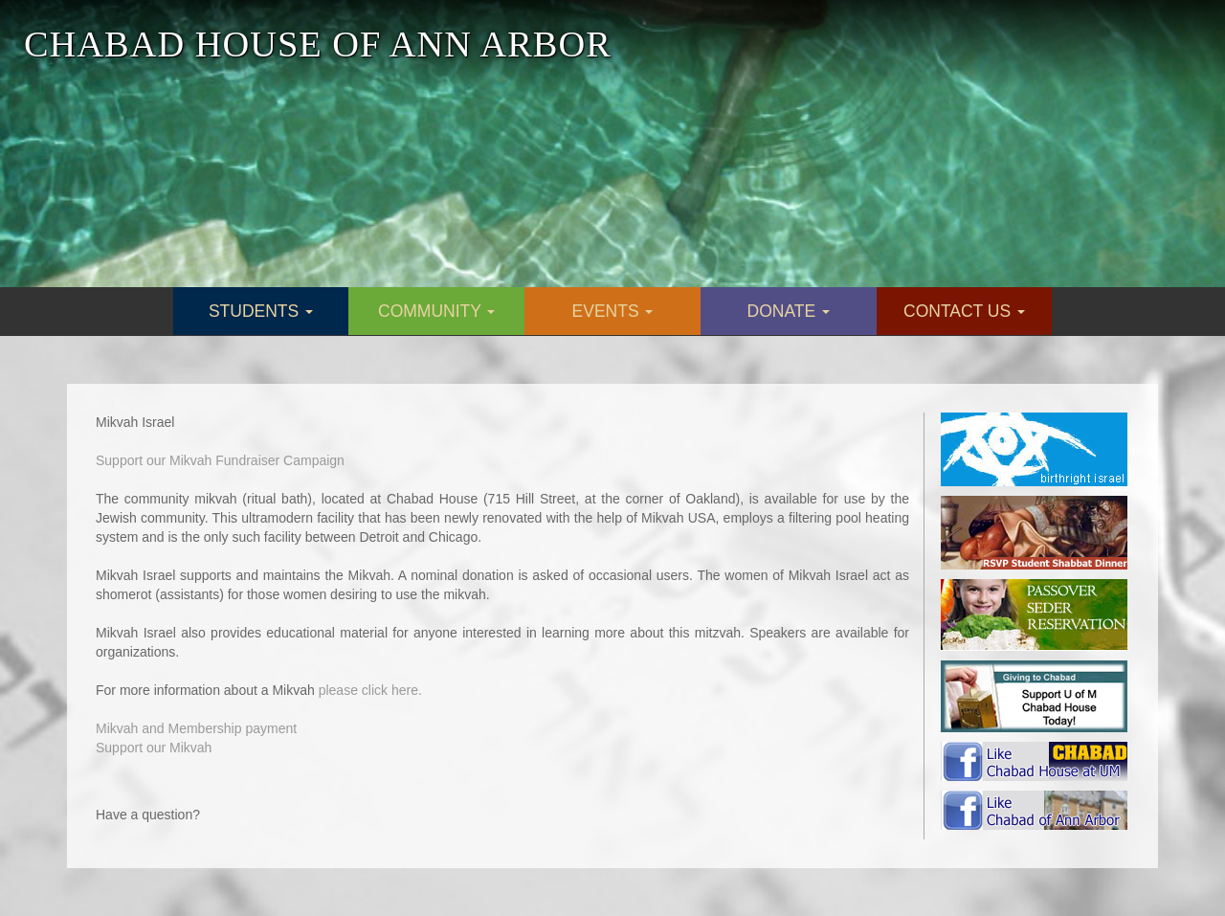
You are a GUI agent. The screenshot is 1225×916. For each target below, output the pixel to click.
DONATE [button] (789, 311)
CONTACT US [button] (964, 311)
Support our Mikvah (154, 747)
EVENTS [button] (613, 311)
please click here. (370, 690)
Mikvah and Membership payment (196, 728)
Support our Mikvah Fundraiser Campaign (220, 460)
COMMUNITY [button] (436, 311)
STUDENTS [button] (261, 311)
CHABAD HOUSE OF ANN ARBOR (318, 44)
